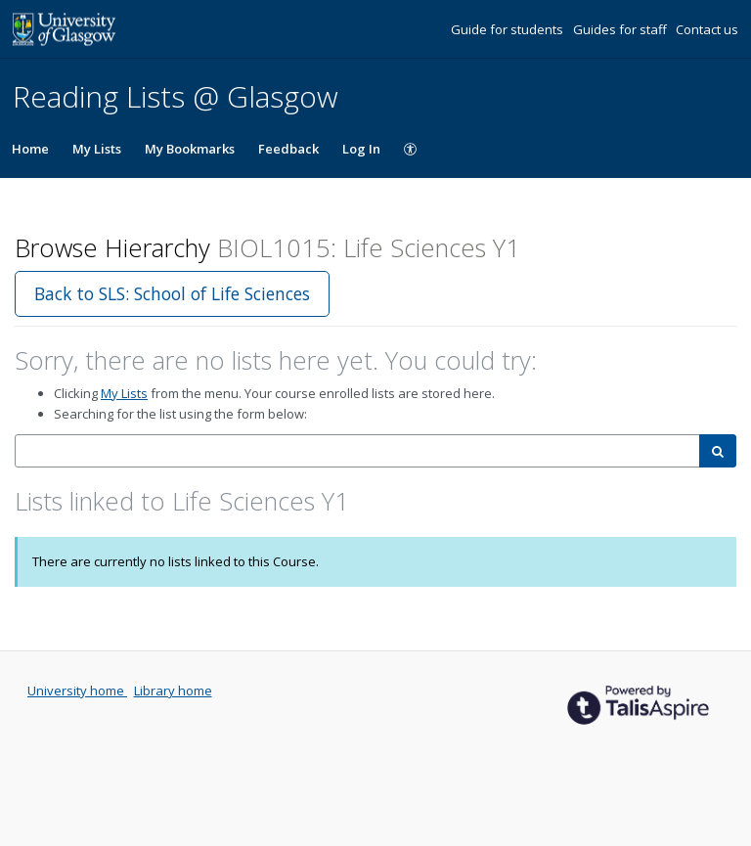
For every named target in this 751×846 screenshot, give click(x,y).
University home (77, 690)
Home (30, 148)
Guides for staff (621, 29)
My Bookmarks (190, 148)
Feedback (288, 148)
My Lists (96, 148)
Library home (173, 690)
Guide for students (508, 29)
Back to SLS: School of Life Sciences (172, 293)
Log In (361, 148)
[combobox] (357, 451)
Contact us (707, 29)
